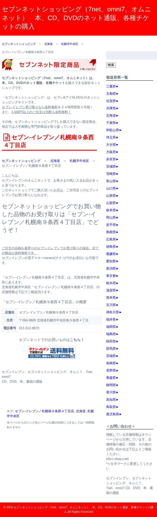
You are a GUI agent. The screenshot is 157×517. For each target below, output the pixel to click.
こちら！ (77, 340)
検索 (111, 65)
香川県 (111, 392)
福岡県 (111, 326)
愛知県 (111, 261)
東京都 (111, 275)
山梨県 (111, 203)
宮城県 (111, 166)
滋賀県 (111, 290)
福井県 (111, 319)
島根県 (111, 232)
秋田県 (111, 341)
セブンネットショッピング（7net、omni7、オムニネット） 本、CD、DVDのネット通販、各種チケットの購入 (76, 17)
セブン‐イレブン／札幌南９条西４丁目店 (44, 411)
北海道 (55, 160)
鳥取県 (111, 407)
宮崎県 (111, 173)
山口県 (111, 188)
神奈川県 (112, 312)
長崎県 (111, 363)
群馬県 (111, 348)
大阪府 (111, 152)
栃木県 (111, 283)
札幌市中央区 (79, 160)
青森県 (111, 377)
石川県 (111, 305)
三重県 (111, 86)
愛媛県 (111, 254)
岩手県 (111, 224)
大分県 (111, 144)
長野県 (111, 370)
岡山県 (111, 217)
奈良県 (111, 159)
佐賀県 (111, 101)
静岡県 (111, 385)
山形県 (111, 195)
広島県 (111, 239)
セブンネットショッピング (21, 160)
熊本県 (111, 297)
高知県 (111, 399)
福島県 (111, 334)
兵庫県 (111, 108)
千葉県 (111, 122)
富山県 (111, 181)
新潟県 (111, 268)
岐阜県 (111, 210)
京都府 (111, 93)
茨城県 (111, 356)
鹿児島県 (112, 414)
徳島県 (111, 246)
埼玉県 (111, 137)
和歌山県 (112, 130)
